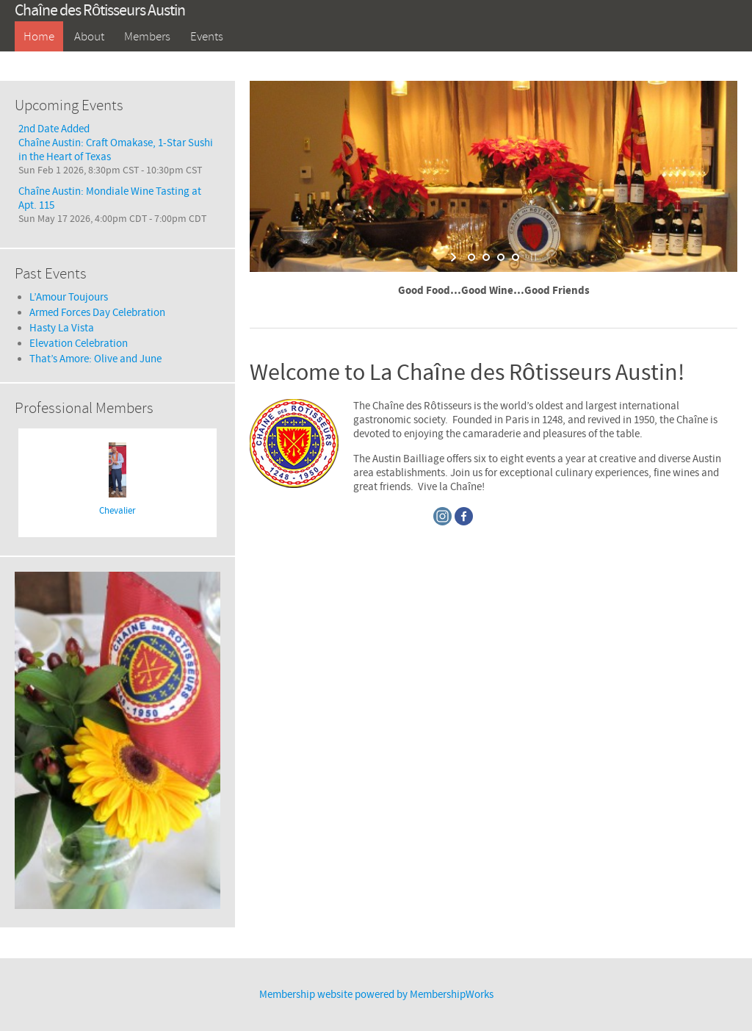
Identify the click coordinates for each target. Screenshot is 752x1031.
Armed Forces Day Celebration (97, 313)
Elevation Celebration (78, 344)
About (89, 36)
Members (147, 36)
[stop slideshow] (532, 257)
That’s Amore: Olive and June (95, 359)
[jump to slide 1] (471, 257)
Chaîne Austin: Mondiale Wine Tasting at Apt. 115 (109, 198)
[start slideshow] (455, 257)
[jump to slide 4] (515, 257)
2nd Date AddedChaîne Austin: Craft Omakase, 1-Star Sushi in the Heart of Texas (115, 143)
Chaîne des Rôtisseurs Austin (100, 10)
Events (206, 36)
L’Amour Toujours (68, 297)
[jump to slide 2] (486, 257)
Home (39, 36)
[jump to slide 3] (501, 257)
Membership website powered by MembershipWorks (376, 995)
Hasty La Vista (61, 328)
